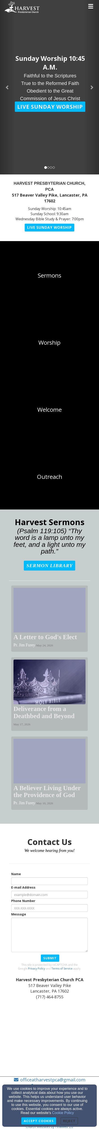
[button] (50, 107)
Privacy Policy (36, 968)
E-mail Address (23, 887)
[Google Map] (49, 1037)
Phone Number (23, 901)
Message (18, 914)
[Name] (49, 881)
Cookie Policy (63, 1113)
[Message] (49, 935)
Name (16, 874)
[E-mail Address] (49, 894)
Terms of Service (62, 968)
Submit (50, 958)
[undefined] (49, 275)
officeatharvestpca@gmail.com (52, 1080)
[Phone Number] (49, 908)
